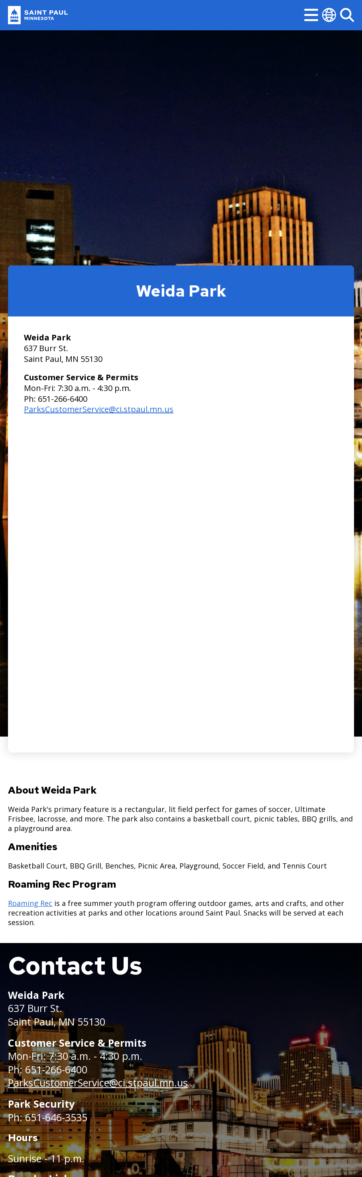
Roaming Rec (30, 903)
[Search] (347, 15)
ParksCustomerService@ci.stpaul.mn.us (98, 409)
